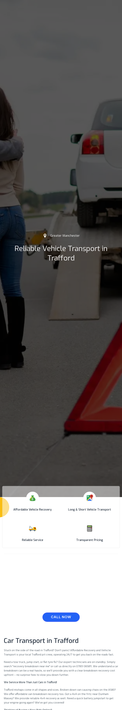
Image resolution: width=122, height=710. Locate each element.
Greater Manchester (65, 236)
